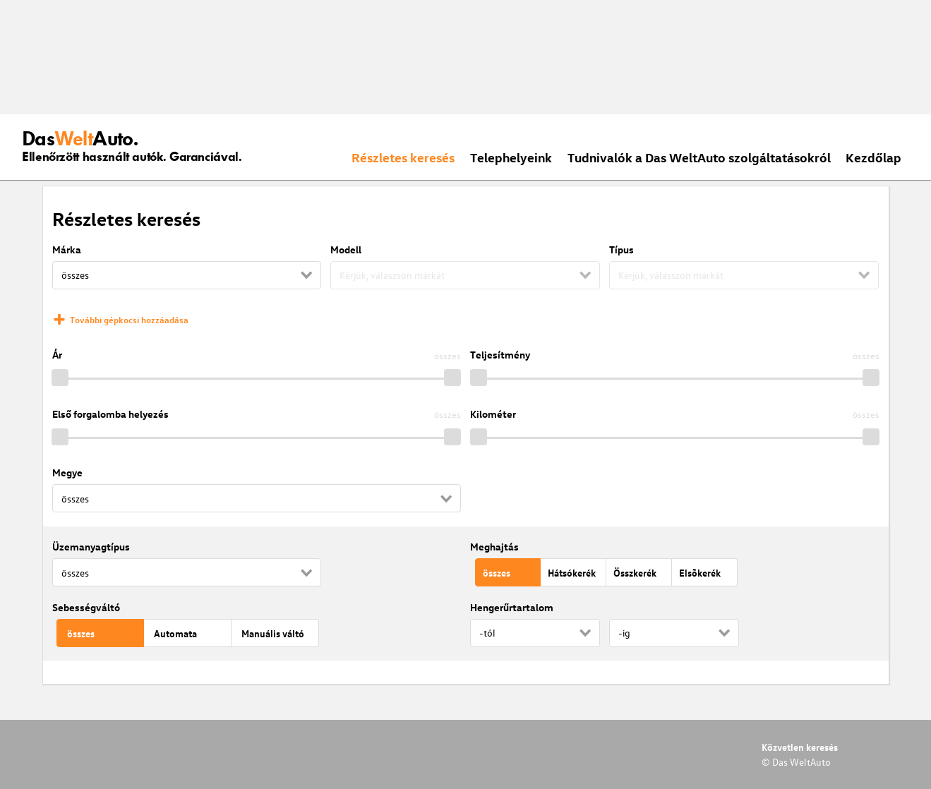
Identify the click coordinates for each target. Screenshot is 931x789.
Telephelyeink (511, 157)
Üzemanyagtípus (91, 546)
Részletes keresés (403, 157)
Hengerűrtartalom (511, 607)
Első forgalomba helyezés (110, 414)
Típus (621, 249)
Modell (345, 249)
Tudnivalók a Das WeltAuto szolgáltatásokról (699, 157)
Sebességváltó (86, 607)
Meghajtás (494, 546)
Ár (57, 354)
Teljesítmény (500, 354)
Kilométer (493, 414)
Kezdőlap (873, 157)
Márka (66, 249)
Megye (67, 472)
